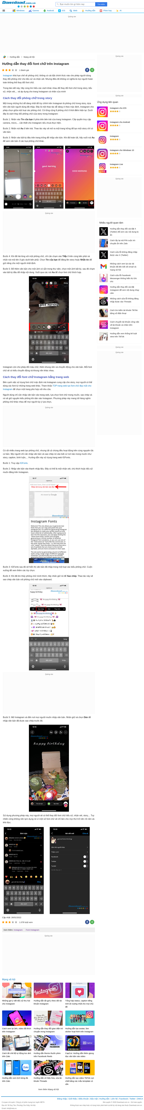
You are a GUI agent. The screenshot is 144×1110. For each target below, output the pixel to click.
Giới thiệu (73, 1099)
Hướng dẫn (15, 57)
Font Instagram (32, 930)
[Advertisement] (72, 37)
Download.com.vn (4, 57)
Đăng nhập (62, 1099)
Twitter (132, 1099)
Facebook (123, 1099)
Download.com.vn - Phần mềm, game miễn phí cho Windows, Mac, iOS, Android (18, 4)
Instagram (7, 75)
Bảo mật (94, 1099)
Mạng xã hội (29, 57)
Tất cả (5, 10)
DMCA (140, 1099)
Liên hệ (114, 1099)
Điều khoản (84, 1099)
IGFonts (24, 463)
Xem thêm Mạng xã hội (48, 1089)
